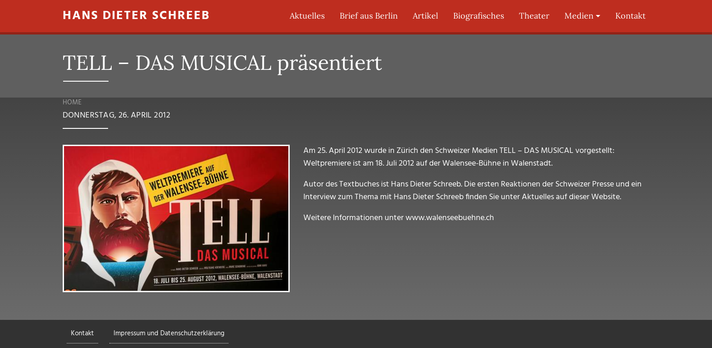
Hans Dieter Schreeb (136, 16)
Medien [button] (578, 15)
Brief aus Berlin (369, 15)
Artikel (425, 15)
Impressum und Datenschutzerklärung (169, 333)
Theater (534, 15)
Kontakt (630, 15)
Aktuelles (307, 15)
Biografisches (478, 15)
